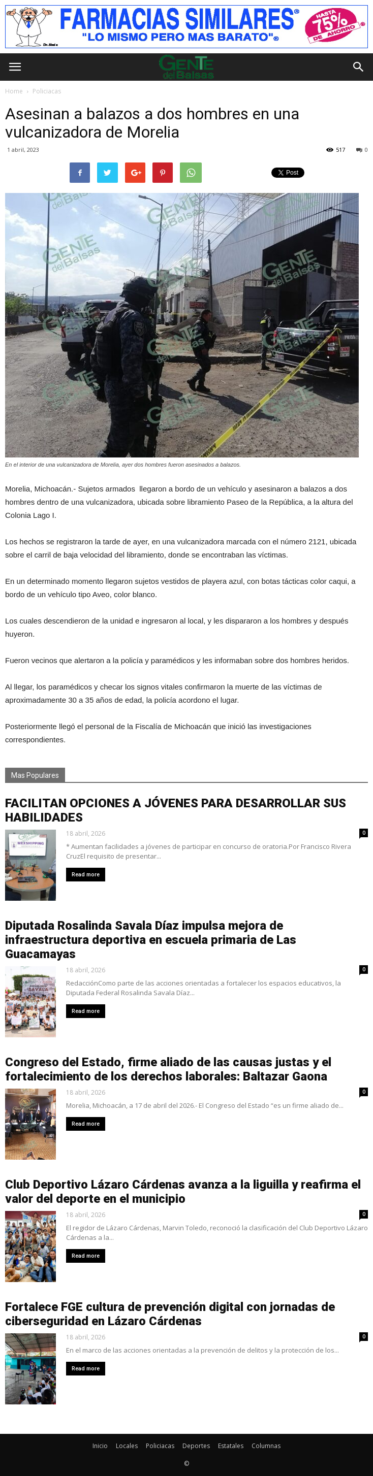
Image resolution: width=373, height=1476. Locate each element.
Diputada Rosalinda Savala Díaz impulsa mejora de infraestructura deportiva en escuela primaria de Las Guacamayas (150, 940)
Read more (86, 874)
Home (14, 91)
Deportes (196, 1445)
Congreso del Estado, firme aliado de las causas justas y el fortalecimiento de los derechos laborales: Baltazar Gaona (168, 1069)
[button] (359, 67)
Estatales (230, 1445)
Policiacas (160, 1445)
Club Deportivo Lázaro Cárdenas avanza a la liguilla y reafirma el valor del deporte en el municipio (183, 1191)
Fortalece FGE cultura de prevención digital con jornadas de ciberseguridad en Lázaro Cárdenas (170, 1314)
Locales (127, 1445)
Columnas (266, 1445)
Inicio (100, 1445)
